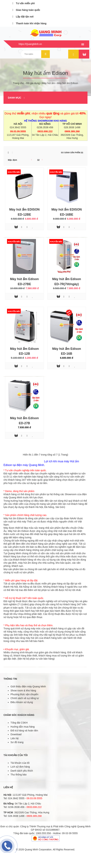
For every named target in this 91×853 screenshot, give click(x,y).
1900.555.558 (43, 833)
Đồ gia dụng (33, 83)
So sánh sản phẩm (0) (72, 152)
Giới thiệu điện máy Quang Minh (28, 686)
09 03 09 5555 (70, 833)
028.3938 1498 (72, 127)
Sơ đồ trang (17, 742)
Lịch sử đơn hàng (20, 766)
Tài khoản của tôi (20, 762)
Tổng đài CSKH (19, 722)
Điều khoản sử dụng (22, 702)
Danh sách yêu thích (22, 770)
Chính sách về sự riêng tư (25, 698)
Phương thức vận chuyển (24, 694)
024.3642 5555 (18, 127)
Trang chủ (18, 83)
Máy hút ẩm (48, 83)
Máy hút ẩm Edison (67, 83)
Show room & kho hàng (23, 690)
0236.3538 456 (45, 127)
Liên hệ (15, 738)
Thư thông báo (19, 774)
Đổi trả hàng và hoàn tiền (24, 730)
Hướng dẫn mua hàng (23, 726)
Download (16, 734)
